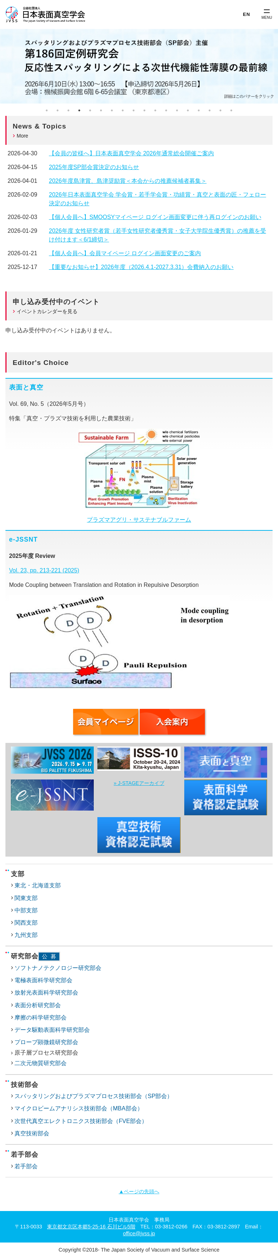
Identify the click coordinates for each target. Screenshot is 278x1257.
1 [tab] (46, 110)
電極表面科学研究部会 (43, 980)
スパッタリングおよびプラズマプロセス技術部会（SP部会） (93, 1096)
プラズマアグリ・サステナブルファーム (139, 520)
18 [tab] (231, 110)
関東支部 (26, 898)
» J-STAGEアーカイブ (139, 783)
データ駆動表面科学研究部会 (52, 1030)
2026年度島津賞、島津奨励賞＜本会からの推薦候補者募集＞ (128, 181)
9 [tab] (133, 110)
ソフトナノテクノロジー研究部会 (57, 968)
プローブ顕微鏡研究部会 (46, 1042)
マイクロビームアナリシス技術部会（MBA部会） (78, 1108)
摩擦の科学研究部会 (40, 1017)
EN (246, 14)
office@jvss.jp (139, 1233)
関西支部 (26, 923)
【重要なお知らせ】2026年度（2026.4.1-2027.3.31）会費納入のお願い (141, 267)
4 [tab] (79, 110)
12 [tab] (166, 110)
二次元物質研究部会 (40, 1063)
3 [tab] (68, 110)
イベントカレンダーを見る (47, 311)
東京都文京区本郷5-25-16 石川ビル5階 (91, 1226)
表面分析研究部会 (37, 1005)
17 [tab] (220, 110)
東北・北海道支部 (37, 885)
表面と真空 (26, 387)
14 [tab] (187, 110)
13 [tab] (177, 110)
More (22, 136)
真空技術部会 (31, 1133)
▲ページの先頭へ (139, 1191)
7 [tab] (111, 110)
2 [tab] (57, 110)
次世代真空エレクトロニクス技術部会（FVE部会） (80, 1121)
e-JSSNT (23, 539)
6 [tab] (101, 110)
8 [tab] (122, 110)
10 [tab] (144, 110)
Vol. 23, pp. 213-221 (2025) (44, 570)
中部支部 (26, 910)
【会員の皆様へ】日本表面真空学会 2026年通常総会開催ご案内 (131, 153)
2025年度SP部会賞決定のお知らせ (94, 167)
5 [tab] (90, 110)
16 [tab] (209, 110)
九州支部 (26, 935)
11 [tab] (155, 110)
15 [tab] (198, 110)
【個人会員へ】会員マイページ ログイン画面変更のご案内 (125, 253)
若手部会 (26, 1166)
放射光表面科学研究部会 (46, 992)
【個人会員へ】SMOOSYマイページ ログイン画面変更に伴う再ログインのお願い (155, 217)
